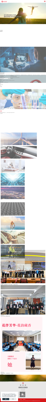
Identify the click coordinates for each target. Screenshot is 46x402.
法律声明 (24, 399)
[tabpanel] (23, 13)
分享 (21, 399)
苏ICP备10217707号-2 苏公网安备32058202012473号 (32, 400)
